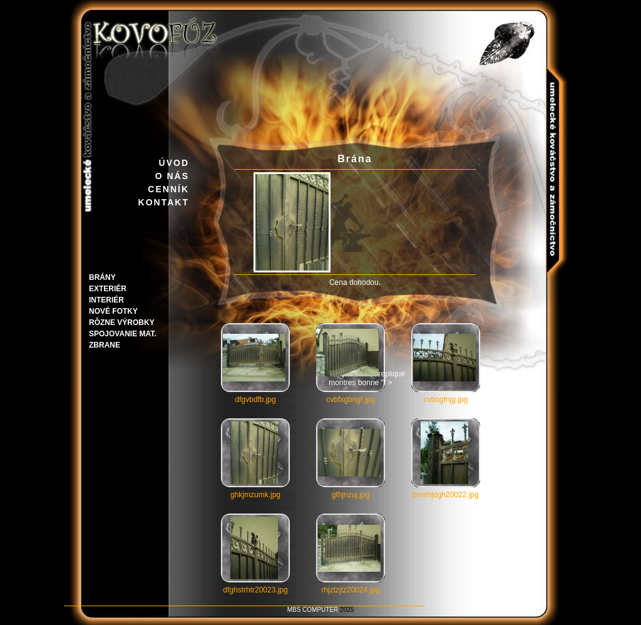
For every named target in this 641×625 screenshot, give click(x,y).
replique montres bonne (361, 378)
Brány (102, 277)
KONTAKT (163, 202)
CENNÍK (168, 189)
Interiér (106, 300)
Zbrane (104, 345)
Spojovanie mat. (122, 333)
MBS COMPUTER (313, 609)
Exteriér (107, 288)
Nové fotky (113, 311)
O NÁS (172, 176)
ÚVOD (174, 163)
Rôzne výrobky (122, 322)
